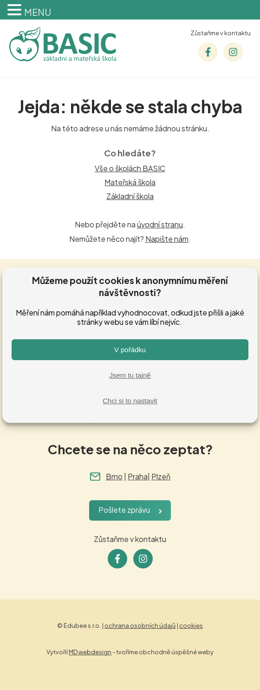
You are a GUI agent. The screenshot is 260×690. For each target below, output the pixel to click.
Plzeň (160, 476)
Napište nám (166, 239)
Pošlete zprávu (124, 510)
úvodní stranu (160, 224)
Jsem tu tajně (129, 375)
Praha (138, 476)
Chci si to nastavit (130, 401)
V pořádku (130, 350)
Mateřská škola (130, 182)
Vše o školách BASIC (130, 168)
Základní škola (130, 196)
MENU (37, 12)
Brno (114, 476)
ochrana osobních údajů (140, 625)
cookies (191, 625)
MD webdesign (90, 652)
